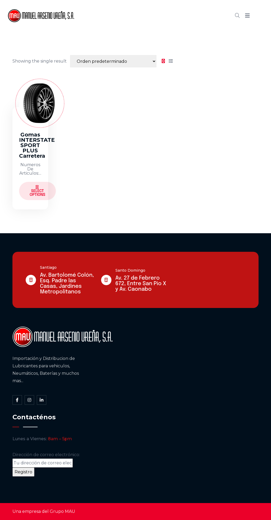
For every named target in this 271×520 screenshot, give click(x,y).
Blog (178, 15)
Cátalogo (153, 15)
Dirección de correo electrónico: (46, 460)
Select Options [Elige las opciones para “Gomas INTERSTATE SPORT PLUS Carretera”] (37, 191)
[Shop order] (113, 61)
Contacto (203, 15)
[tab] (163, 61)
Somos (125, 15)
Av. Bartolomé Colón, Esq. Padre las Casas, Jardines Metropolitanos (67, 283)
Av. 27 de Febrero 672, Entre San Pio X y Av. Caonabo (140, 283)
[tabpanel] (93, 139)
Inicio (102, 15)
